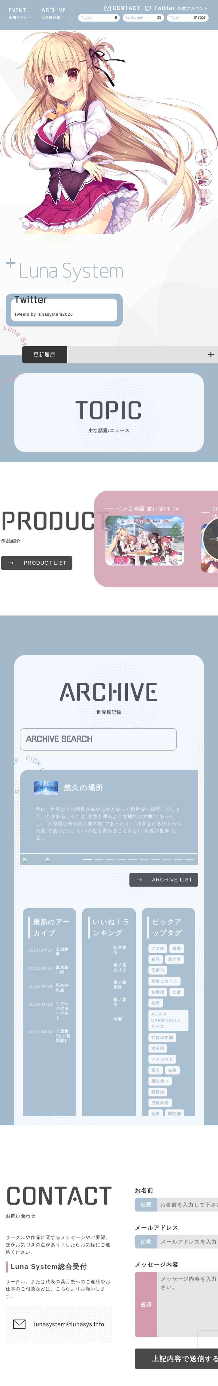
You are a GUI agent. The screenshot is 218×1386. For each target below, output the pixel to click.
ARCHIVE (53, 14)
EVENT (20, 14)
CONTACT (127, 8)
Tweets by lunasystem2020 (43, 314)
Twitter (181, 8)
